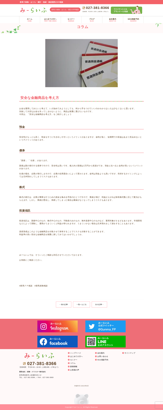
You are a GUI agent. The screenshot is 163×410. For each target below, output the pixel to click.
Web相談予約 (102, 360)
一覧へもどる (82, 304)
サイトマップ (130, 353)
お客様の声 (74, 370)
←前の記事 (63, 304)
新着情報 (73, 366)
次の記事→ (99, 304)
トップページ (75, 353)
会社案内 (100, 353)
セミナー (73, 360)
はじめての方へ (76, 356)
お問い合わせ (102, 356)
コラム (73, 363)
